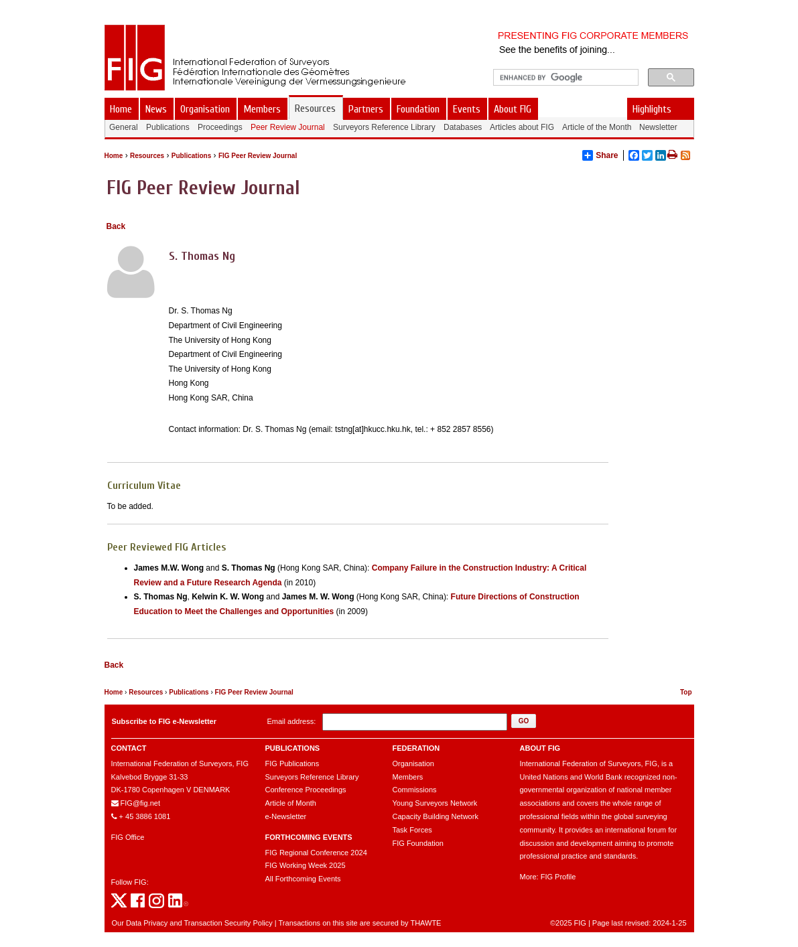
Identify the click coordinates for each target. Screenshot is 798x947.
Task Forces (412, 830)
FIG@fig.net (140, 803)
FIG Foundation (418, 843)
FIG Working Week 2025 (305, 865)
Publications (191, 155)
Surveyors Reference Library (312, 777)
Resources (147, 155)
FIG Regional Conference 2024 (316, 853)
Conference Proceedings (305, 790)
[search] (564, 77)
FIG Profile (558, 877)
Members (408, 777)
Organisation (413, 763)
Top (686, 692)
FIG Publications (292, 763)
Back (116, 226)
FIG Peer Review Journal (257, 155)
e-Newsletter (286, 816)
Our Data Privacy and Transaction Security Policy (192, 923)
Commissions (415, 790)
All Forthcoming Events (303, 879)
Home (114, 155)
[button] (524, 721)
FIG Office (128, 837)
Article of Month (290, 803)
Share (600, 155)
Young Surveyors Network (435, 803)
